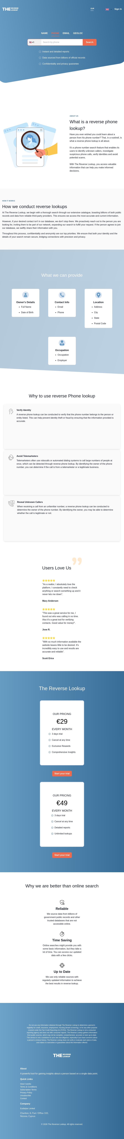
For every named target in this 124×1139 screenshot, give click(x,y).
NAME (44, 33)
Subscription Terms (28, 1090)
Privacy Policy (26, 1092)
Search (89, 42)
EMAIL (66, 33)
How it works (25, 1084)
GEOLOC (78, 33)
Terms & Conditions (28, 1087)
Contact (23, 1098)
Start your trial (61, 773)
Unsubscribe (25, 1095)
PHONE (55, 33)
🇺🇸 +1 (31, 42)
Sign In (118, 9)
